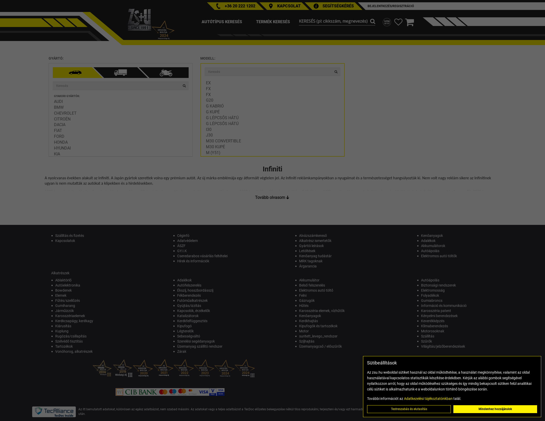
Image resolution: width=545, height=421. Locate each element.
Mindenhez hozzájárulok (495, 409)
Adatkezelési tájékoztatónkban (428, 399)
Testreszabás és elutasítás (409, 409)
